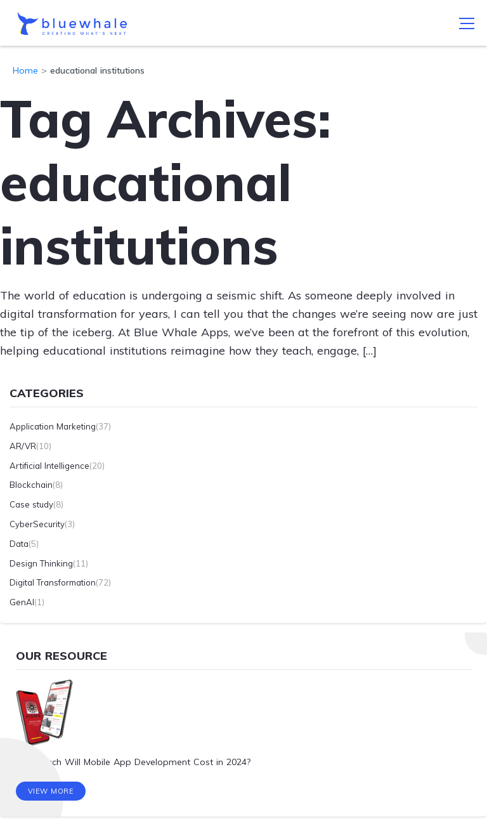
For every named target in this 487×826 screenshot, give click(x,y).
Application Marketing (53, 426)
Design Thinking (41, 563)
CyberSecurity (37, 524)
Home (25, 70)
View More (51, 791)
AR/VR (23, 446)
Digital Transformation (53, 582)
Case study (31, 504)
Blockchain (31, 485)
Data (19, 544)
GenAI (22, 602)
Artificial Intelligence (49, 466)
